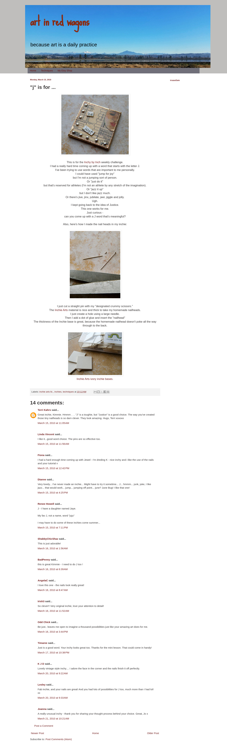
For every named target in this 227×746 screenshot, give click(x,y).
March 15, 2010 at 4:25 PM (53, 492)
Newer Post (37, 733)
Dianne (42, 479)
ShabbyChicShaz (48, 538)
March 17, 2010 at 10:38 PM (53, 652)
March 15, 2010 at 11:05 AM (53, 423)
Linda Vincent (46, 434)
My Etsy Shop (65, 70)
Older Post (153, 733)
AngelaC (43, 580)
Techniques (47, 70)
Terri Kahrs (44, 409)
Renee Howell (46, 503)
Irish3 (41, 601)
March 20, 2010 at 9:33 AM (53, 697)
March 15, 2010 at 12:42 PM (53, 468)
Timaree (42, 642)
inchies (58, 391)
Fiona (41, 455)
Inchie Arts (61, 310)
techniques (68, 391)
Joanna (42, 709)
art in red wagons (59, 21)
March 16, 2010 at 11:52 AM (53, 610)
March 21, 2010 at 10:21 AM (53, 718)
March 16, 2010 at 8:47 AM (53, 590)
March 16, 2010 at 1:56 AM (53, 548)
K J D (41, 663)
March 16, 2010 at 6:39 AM (53, 569)
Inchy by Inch (92, 162)
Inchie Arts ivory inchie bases (95, 378)
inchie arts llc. (46, 391)
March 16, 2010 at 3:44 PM (53, 631)
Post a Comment (43, 725)
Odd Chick (44, 622)
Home (33, 70)
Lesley (42, 684)
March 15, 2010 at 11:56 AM (53, 443)
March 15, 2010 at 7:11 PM (53, 527)
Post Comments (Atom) (59, 739)
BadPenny (44, 559)
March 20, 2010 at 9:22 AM (53, 673)
